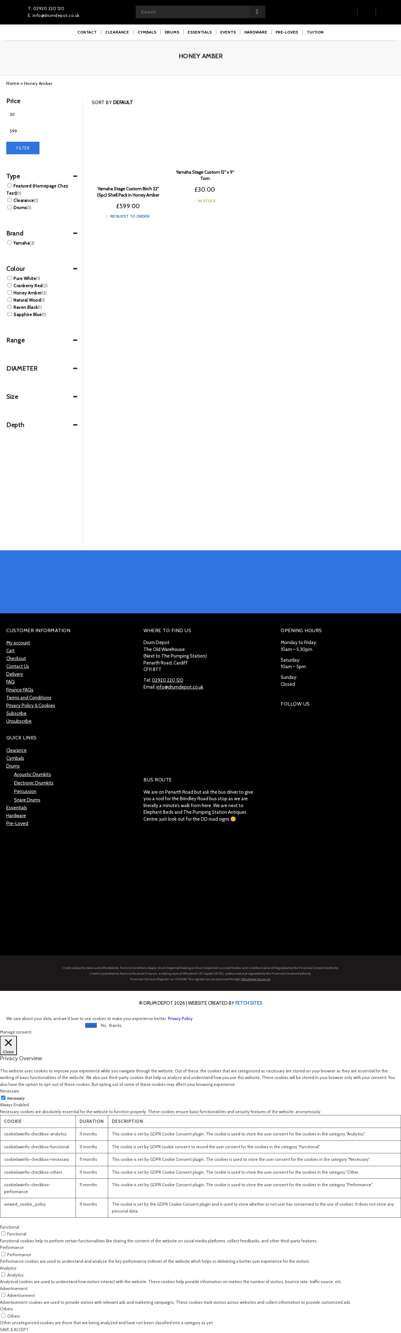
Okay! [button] (91, 1025)
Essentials (16, 808)
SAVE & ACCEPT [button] (14, 1329)
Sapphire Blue (29, 314)
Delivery (14, 674)
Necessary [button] (9, 1090)
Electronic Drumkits (34, 783)
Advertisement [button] (14, 1288)
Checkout (16, 658)
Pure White (26, 278)
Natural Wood (29, 300)
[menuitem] (87, 32)
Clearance (25, 200)
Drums (22, 207)
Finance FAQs (20, 690)
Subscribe (16, 713)
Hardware (16, 815)
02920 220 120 (167, 680)
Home (12, 83)
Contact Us (17, 666)
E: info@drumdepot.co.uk (54, 15)
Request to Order (128, 216)
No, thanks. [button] (112, 1025)
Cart (10, 650)
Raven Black (27, 307)
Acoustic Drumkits (32, 774)
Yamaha (24, 243)
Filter (22, 148)
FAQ (10, 682)
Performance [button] (12, 1247)
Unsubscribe (19, 721)
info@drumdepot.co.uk (179, 687)
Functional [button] (9, 1227)
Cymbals (15, 758)
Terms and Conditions (28, 698)
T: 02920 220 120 (46, 8)
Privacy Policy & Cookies (30, 705)
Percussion (25, 791)
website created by (225, 1003)
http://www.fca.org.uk (255, 979)
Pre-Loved (17, 823)
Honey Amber (30, 292)
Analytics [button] (8, 1268)
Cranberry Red (30, 285)
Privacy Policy (180, 1018)
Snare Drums (27, 800)
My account (18, 643)
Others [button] (6, 1308)
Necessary (15, 1098)
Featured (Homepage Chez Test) (37, 189)
